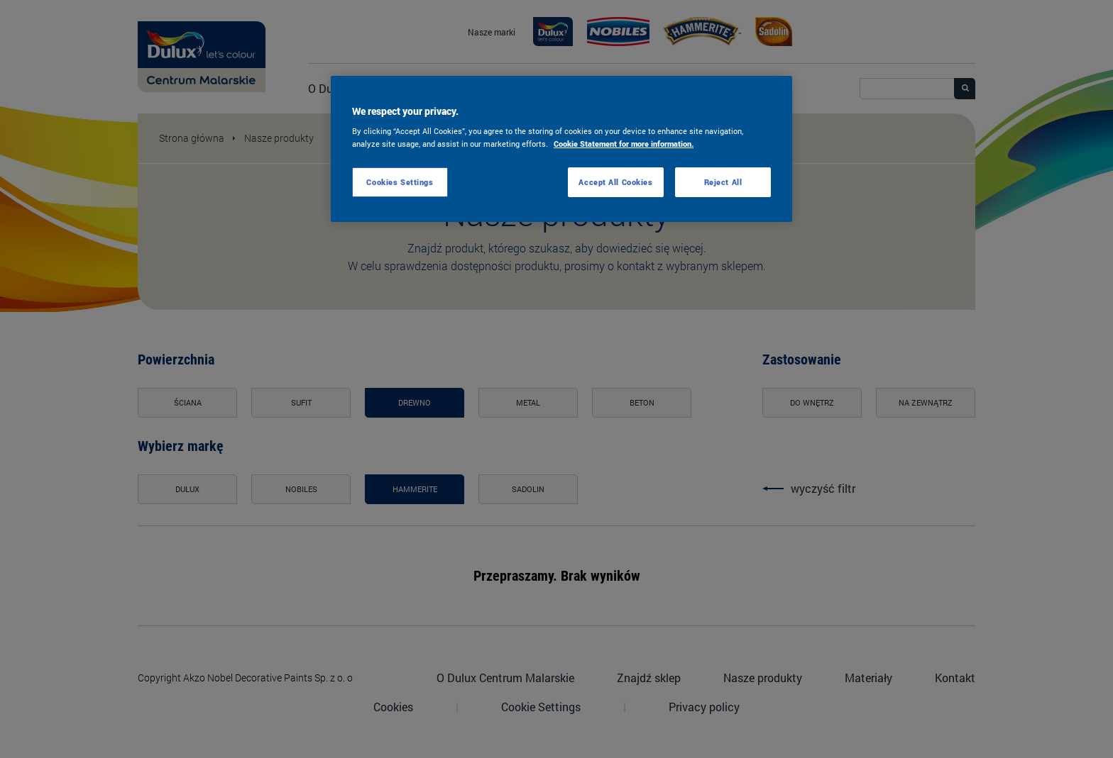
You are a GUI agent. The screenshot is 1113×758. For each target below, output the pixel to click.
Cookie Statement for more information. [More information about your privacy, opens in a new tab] (623, 143)
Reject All (723, 182)
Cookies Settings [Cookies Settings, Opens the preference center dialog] (399, 182)
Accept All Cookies (615, 182)
